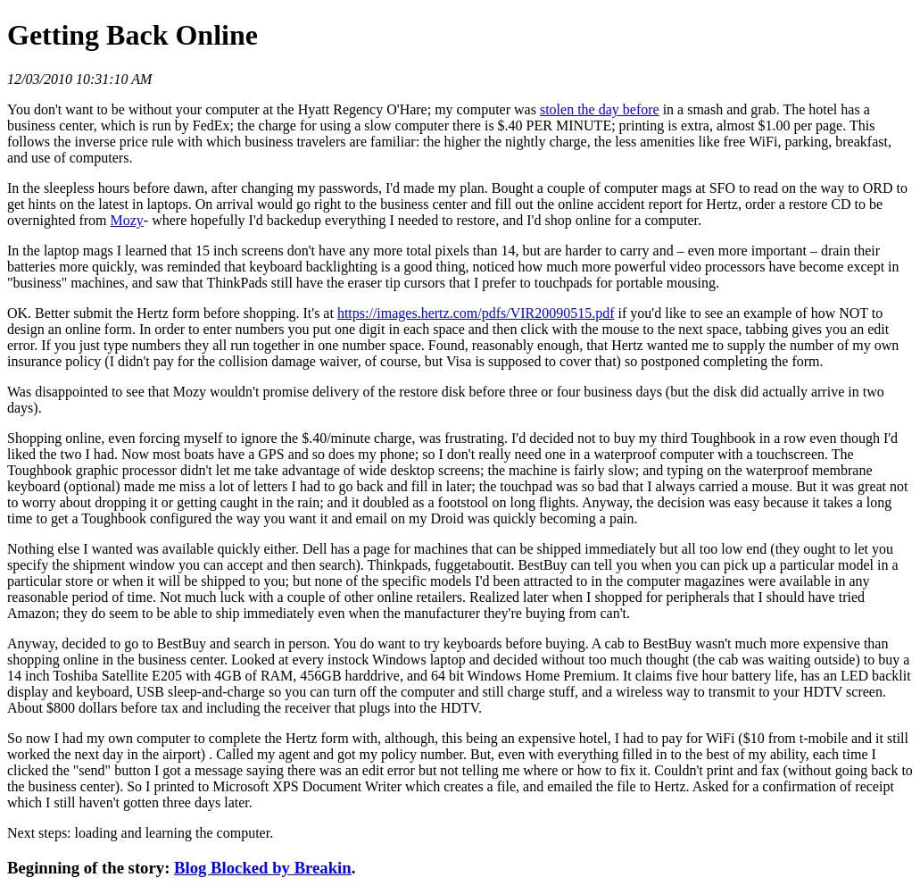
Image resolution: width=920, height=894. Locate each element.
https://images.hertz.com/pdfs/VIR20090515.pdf (476, 313)
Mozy (127, 220)
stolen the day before (599, 109)
